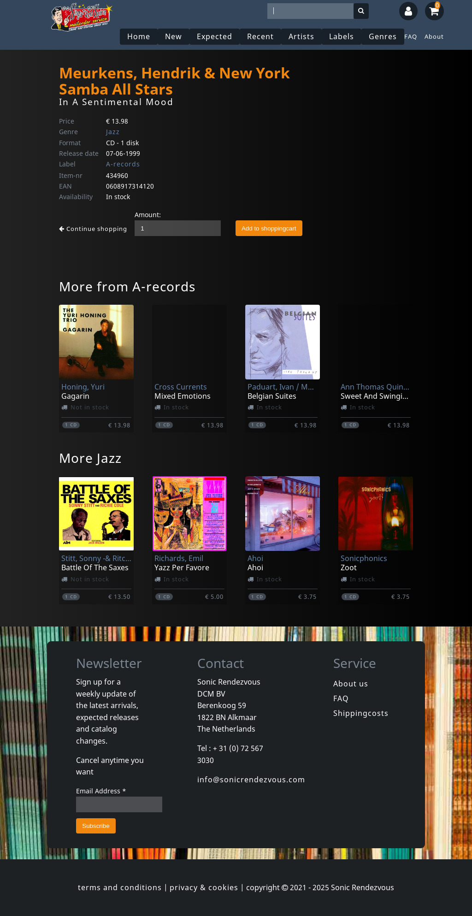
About (434, 36)
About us (350, 684)
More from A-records (127, 286)
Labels (341, 36)
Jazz (113, 131)
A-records (123, 164)
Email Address (101, 790)
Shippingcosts (361, 713)
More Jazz (90, 458)
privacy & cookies (204, 887)
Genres (383, 36)
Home (138, 36)
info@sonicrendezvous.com (251, 779)
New (173, 36)
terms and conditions (120, 887)
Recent (260, 36)
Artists (301, 36)
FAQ (410, 36)
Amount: (148, 214)
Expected (214, 36)
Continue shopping (93, 229)
